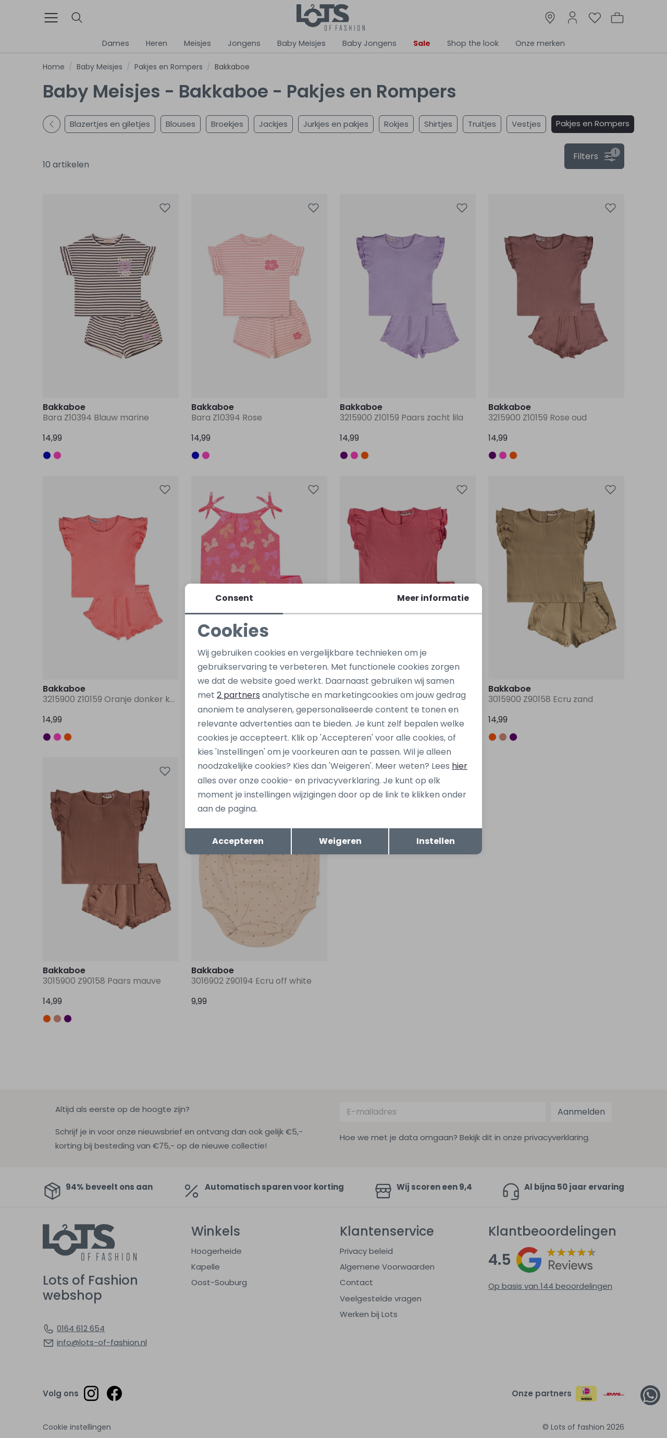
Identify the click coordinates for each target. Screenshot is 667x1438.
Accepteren (238, 841)
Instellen (435, 841)
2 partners (238, 695)
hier (459, 766)
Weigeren (340, 841)
